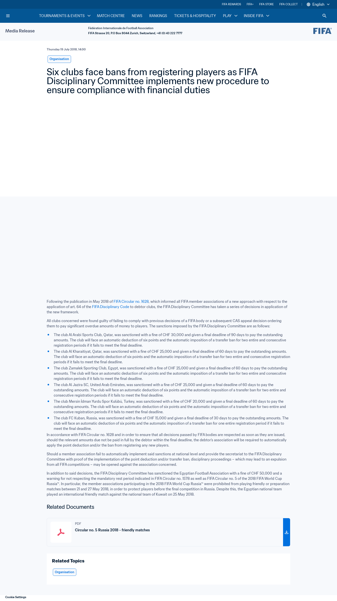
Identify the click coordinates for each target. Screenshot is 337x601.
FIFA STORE (266, 4)
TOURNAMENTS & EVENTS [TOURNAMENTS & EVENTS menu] (65, 15)
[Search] (324, 16)
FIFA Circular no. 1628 (131, 301)
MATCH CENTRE (111, 16)
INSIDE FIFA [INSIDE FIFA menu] (257, 15)
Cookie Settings (15, 597)
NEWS (137, 16)
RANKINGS (158, 16)
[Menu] (8, 15)
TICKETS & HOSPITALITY (195, 16)
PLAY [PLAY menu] (231, 15)
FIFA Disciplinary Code (110, 307)
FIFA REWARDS (231, 4)
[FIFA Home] (22, 16)
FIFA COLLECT (288, 4)
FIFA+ (250, 4)
